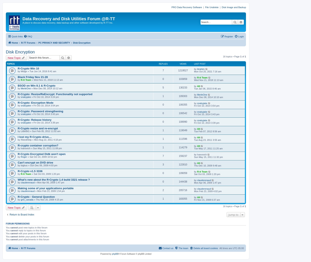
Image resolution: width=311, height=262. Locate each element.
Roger (24, 157)
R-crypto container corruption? (38, 145)
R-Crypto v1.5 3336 (30, 171)
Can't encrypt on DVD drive (35, 162)
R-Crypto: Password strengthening (40, 111)
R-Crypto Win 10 (28, 68)
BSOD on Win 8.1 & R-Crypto (36, 85)
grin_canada (27, 199)
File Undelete (212, 7)
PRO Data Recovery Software (187, 7)
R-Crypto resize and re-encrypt (38, 128)
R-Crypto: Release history (34, 119)
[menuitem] (28, 36)
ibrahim (201, 69)
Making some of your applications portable (46, 188)
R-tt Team (26, 80)
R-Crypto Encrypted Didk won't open (42, 154)
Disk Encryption (20, 52)
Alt (198, 86)
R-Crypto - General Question (36, 196)
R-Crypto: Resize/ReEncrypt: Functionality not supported (55, 94)
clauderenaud (28, 182)
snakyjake (26, 97)
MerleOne (26, 88)
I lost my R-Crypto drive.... (35, 137)
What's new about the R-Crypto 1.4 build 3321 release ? (54, 179)
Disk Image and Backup (234, 7)
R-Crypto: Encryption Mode (35, 102)
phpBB (115, 254)
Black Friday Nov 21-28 (33, 77)
